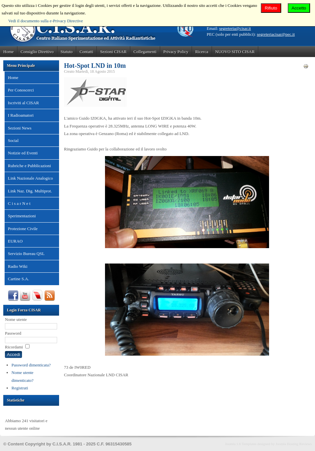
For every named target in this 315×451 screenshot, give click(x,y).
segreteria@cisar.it (235, 28)
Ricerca (201, 51)
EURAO (15, 241)
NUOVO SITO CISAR (235, 51)
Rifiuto (271, 8)
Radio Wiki (18, 266)
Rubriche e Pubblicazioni (29, 165)
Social (13, 140)
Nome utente (16, 319)
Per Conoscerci (21, 90)
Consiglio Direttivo (37, 51)
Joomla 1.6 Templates (241, 444)
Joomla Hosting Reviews (294, 444)
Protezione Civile (23, 228)
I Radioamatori (20, 115)
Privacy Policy (175, 51)
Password (13, 333)
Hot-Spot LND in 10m (95, 65)
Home (8, 51)
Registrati (19, 387)
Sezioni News (20, 128)
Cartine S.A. (18, 278)
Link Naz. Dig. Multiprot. (30, 190)
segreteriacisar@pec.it (276, 34)
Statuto (67, 51)
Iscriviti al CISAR (23, 102)
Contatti (86, 51)
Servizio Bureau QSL (26, 253)
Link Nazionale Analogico (30, 178)
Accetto (299, 8)
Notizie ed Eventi (23, 152)
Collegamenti (145, 51)
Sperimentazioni (22, 215)
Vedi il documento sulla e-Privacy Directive (45, 20)
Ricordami (14, 346)
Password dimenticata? (31, 365)
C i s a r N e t (19, 203)
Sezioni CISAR (113, 51)
